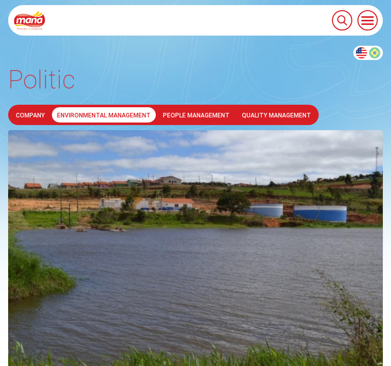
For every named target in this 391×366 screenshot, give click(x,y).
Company (30, 115)
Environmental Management (104, 115)
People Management (196, 115)
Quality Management (276, 115)
